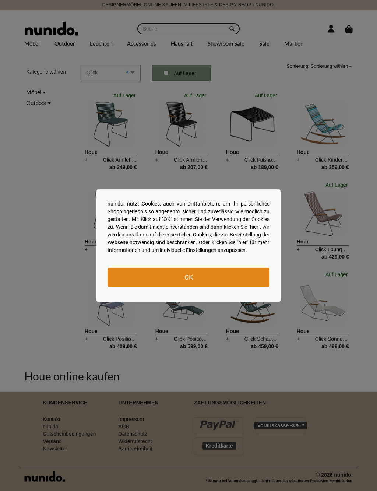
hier (254, 227)
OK (188, 277)
